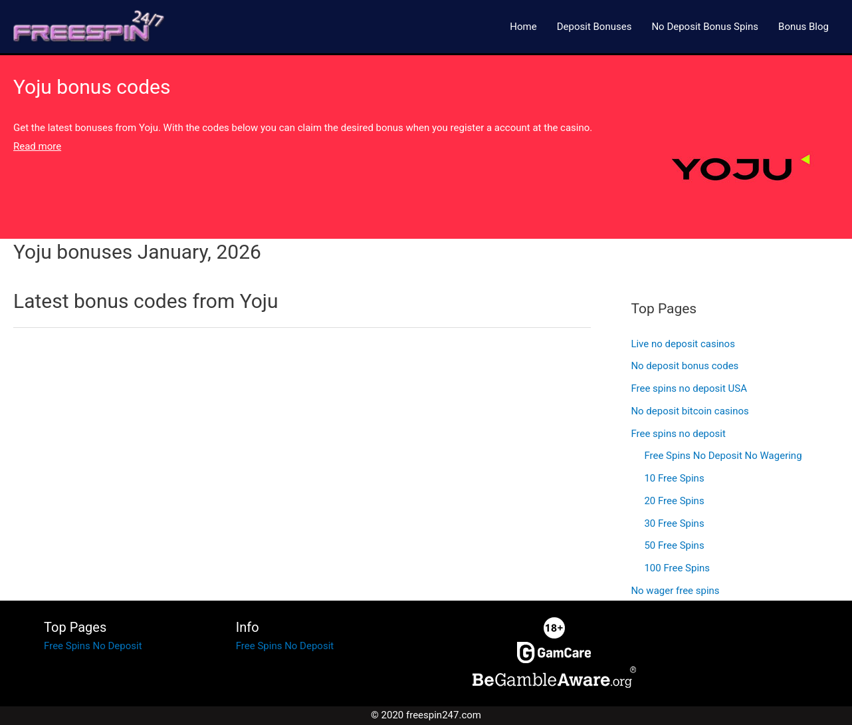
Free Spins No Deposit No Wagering (722, 456)
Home (523, 27)
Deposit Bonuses (594, 27)
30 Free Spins (674, 523)
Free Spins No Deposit (93, 646)
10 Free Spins (674, 478)
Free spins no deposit (678, 434)
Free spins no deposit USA (689, 388)
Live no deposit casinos (683, 344)
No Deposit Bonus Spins (704, 27)
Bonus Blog (803, 27)
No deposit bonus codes (684, 366)
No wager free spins (675, 591)
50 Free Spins (674, 545)
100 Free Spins (677, 568)
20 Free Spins (674, 501)
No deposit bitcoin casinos (689, 411)
